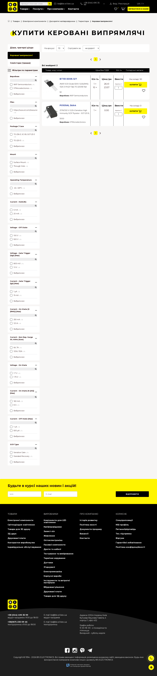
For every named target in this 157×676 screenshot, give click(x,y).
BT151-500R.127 (68, 79)
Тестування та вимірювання (58, 554)
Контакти (73, 9)
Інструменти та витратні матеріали (57, 581)
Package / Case (23, 126)
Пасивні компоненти (54, 545)
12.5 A (15, 323)
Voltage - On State (23, 365)
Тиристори (83, 21)
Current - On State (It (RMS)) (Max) (23, 310)
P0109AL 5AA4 (68, 105)
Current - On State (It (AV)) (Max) (23, 392)
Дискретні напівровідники (62, 21)
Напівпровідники (53, 527)
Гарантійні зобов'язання (129, 543)
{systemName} (86, 666)
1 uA (15, 427)
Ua (138, 4)
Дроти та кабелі (52, 549)
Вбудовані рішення (54, 587)
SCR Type (23, 444)
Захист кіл (49, 531)
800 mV (16, 263)
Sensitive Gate (19, 452)
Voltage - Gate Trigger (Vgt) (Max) (23, 254)
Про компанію (56, 9)
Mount (23, 154)
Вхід (115, 4)
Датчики (48, 563)
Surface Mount (19, 162)
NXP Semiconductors (22, 84)
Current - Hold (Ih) (23, 202)
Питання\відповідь (126, 529)
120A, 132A (17, 351)
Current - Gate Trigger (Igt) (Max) (23, 282)
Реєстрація (123, 4)
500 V (15, 239)
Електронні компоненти (34, 21)
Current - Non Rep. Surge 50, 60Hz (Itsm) (23, 338)
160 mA (16, 401)
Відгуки (120, 538)
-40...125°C (17, 188)
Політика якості (88, 525)
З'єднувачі (49, 567)
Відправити (132, 494)
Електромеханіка (53, 571)
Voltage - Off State (23, 227)
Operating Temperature (23, 180)
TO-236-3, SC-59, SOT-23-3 (22, 135)
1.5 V (15, 267)
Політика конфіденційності (130, 547)
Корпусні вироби (52, 576)
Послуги (38, 9)
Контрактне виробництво (21, 543)
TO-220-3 (17, 140)
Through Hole (19, 166)
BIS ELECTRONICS (45, 657)
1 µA (15, 291)
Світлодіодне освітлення (21, 525)
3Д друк (12, 534)
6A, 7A (16, 347)
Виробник (23, 76)
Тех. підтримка (123, 534)
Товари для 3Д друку (55, 596)
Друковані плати (17, 538)
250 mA (16, 319)
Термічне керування (54, 558)
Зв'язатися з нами (138, 9)
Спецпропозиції (124, 520)
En (142, 4)
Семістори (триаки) (20, 63)
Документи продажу (91, 529)
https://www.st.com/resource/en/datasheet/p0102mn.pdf (23, 111)
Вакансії (84, 534)
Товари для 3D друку (19, 529)
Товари (25, 9)
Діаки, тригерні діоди (21, 48)
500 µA (16, 430)
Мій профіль (122, 525)
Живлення (49, 536)
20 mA (16, 213)
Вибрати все (17, 94)
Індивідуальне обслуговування (24, 547)
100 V (15, 235)
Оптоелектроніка (53, 540)
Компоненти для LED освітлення (55, 521)
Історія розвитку (88, 520)
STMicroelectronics (21, 88)
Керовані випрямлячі (21, 55)
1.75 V (15, 377)
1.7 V (15, 373)
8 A (14, 405)
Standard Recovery (21, 456)
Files (23, 102)
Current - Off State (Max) (23, 419)
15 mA (15, 295)
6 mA (15, 210)
